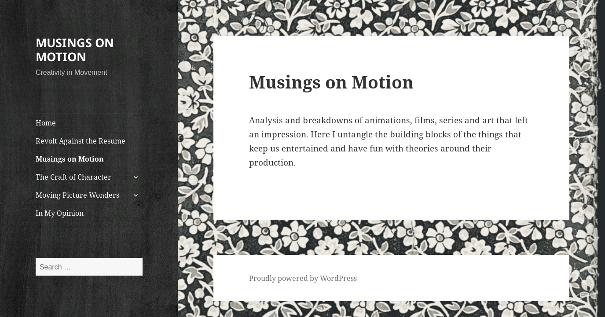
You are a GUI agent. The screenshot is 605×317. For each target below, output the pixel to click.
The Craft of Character (73, 177)
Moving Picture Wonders (77, 195)
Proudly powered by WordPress (303, 278)
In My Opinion (60, 213)
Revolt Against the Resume (80, 141)
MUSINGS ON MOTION (75, 49)
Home (46, 123)
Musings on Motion (70, 159)
